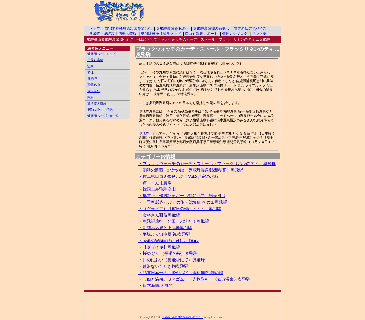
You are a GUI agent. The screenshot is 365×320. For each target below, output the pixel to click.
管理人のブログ (234, 34)
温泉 (90, 66)
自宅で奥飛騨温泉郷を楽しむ (128, 28)
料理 (90, 72)
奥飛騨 (144, 133)
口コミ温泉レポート (201, 34)
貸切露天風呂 (96, 103)
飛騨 (90, 97)
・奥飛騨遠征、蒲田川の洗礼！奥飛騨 (173, 221)
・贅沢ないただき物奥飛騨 (163, 266)
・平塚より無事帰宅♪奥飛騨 (164, 234)
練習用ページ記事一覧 (103, 116)
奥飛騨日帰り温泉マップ (161, 34)
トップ (94, 28)
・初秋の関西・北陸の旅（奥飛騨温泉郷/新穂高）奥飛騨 (190, 170)
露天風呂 (93, 91)
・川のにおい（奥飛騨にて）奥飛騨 (171, 260)
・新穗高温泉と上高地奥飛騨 (165, 228)
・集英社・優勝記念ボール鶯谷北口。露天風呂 (181, 196)
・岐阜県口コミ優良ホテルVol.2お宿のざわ (178, 176)
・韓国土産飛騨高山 (157, 189)
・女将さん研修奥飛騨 (159, 215)
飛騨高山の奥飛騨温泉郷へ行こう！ (129, 11)
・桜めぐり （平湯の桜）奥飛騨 (168, 253)
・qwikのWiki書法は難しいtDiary (168, 241)
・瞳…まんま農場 (155, 183)
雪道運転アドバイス (250, 28)
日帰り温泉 (95, 60)
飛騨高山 (93, 85)
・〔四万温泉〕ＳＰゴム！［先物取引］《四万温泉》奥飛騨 (194, 279)
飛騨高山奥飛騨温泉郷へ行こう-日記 (117, 39)
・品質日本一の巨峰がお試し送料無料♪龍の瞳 (180, 273)
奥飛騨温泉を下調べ (172, 28)
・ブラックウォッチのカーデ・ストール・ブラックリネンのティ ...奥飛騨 (207, 163)
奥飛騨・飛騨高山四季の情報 (112, 34)
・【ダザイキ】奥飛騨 (159, 247)
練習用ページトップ (101, 54)
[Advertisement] (182, 303)
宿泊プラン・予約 (100, 109)
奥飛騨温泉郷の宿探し (211, 28)
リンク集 (259, 34)
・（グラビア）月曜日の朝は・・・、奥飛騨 (179, 208)
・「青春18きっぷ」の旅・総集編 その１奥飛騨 (182, 202)
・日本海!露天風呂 (155, 285)
